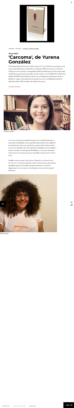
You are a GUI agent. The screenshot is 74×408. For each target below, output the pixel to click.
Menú (3, 204)
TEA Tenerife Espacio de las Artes (10, 2)
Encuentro (18, 48)
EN (72, 205)
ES (71, 202)
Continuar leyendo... (14, 86)
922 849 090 (7, 406)
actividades (11, 48)
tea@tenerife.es (32, 406)
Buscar (71, 2)
